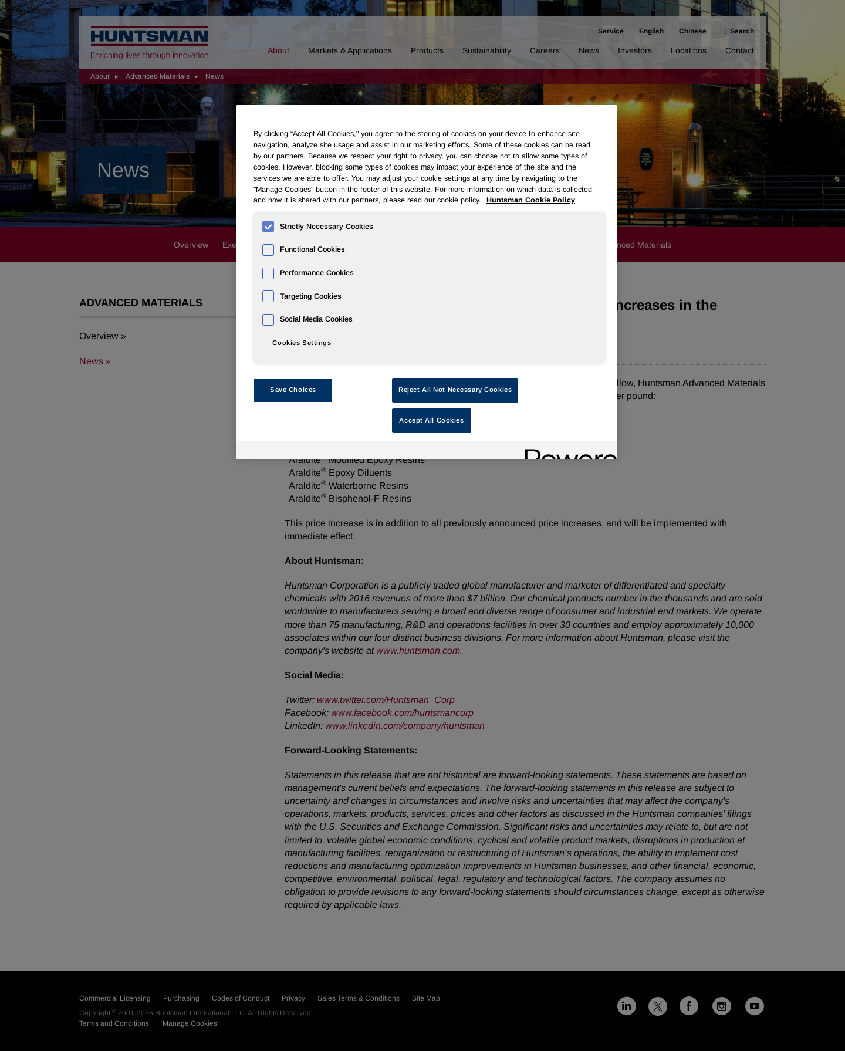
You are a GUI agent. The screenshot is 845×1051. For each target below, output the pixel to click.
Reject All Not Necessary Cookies (455, 389)
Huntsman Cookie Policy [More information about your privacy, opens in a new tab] (530, 200)
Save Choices (293, 389)
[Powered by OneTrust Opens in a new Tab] (566, 451)
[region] (426, 282)
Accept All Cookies (431, 420)
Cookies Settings (301, 342)
